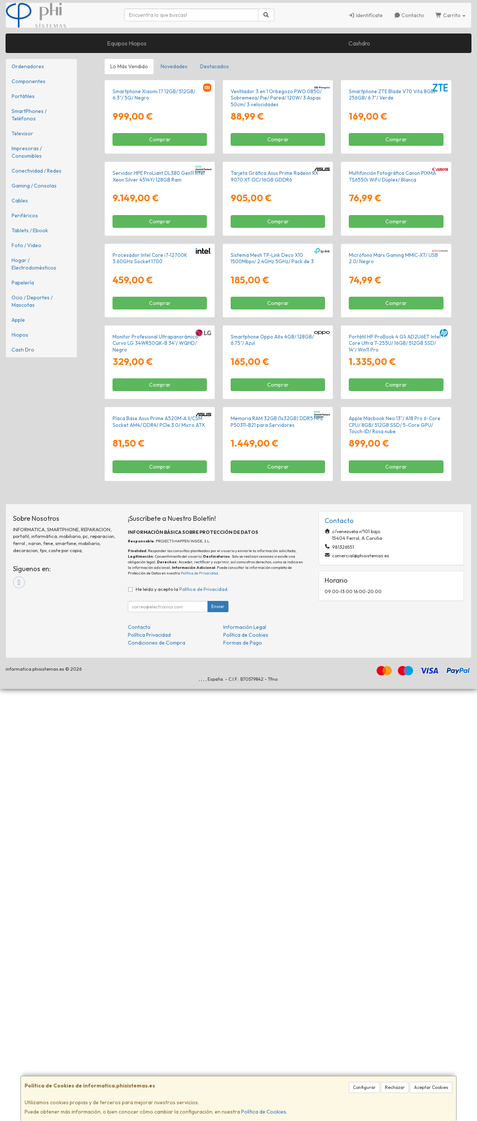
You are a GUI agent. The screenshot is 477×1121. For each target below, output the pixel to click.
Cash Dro (23, 349)
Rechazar (395, 1087)
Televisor (22, 133)
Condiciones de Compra (156, 1074)
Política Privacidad (149, 1067)
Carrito (450, 15)
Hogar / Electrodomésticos (34, 264)
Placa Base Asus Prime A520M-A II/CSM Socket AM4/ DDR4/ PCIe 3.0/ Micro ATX (159, 853)
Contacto (409, 15)
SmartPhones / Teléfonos (29, 115)
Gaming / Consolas (34, 185)
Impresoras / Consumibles (27, 152)
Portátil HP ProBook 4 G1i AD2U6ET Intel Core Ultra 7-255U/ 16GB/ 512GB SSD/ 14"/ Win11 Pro (394, 688)
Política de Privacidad (199, 1005)
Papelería (23, 282)
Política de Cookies (263, 1111)
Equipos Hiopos (126, 43)
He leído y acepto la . (182, 1021)
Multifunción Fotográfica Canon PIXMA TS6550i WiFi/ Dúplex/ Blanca (392, 349)
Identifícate (365, 15)
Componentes (28, 81)
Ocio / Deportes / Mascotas (32, 301)
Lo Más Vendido (129, 66)
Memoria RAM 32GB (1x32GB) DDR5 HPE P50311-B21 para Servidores (277, 853)
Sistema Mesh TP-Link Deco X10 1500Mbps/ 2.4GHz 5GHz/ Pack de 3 (272, 517)
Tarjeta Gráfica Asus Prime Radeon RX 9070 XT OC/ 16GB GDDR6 (274, 349)
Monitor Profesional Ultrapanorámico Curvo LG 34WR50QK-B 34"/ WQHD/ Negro (155, 688)
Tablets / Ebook (30, 230)
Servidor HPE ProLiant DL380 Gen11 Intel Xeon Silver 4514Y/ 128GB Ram (159, 349)
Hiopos (20, 334)
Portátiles (23, 96)
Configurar (364, 1087)
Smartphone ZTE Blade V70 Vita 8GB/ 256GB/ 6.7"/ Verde (392, 181)
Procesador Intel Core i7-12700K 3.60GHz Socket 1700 (150, 517)
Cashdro (359, 43)
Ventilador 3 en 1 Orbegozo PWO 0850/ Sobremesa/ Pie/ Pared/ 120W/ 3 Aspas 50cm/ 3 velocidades (276, 184)
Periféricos (25, 215)
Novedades (174, 66)
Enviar (217, 1038)
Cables (20, 200)
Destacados (214, 66)
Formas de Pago (242, 1074)
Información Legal (244, 1059)
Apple (18, 320)
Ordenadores (28, 66)
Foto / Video (26, 245)
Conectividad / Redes (36, 170)
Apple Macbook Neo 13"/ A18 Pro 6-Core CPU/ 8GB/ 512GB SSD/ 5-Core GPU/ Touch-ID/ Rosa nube (394, 856)
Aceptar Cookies (431, 1087)
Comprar (160, 226)
